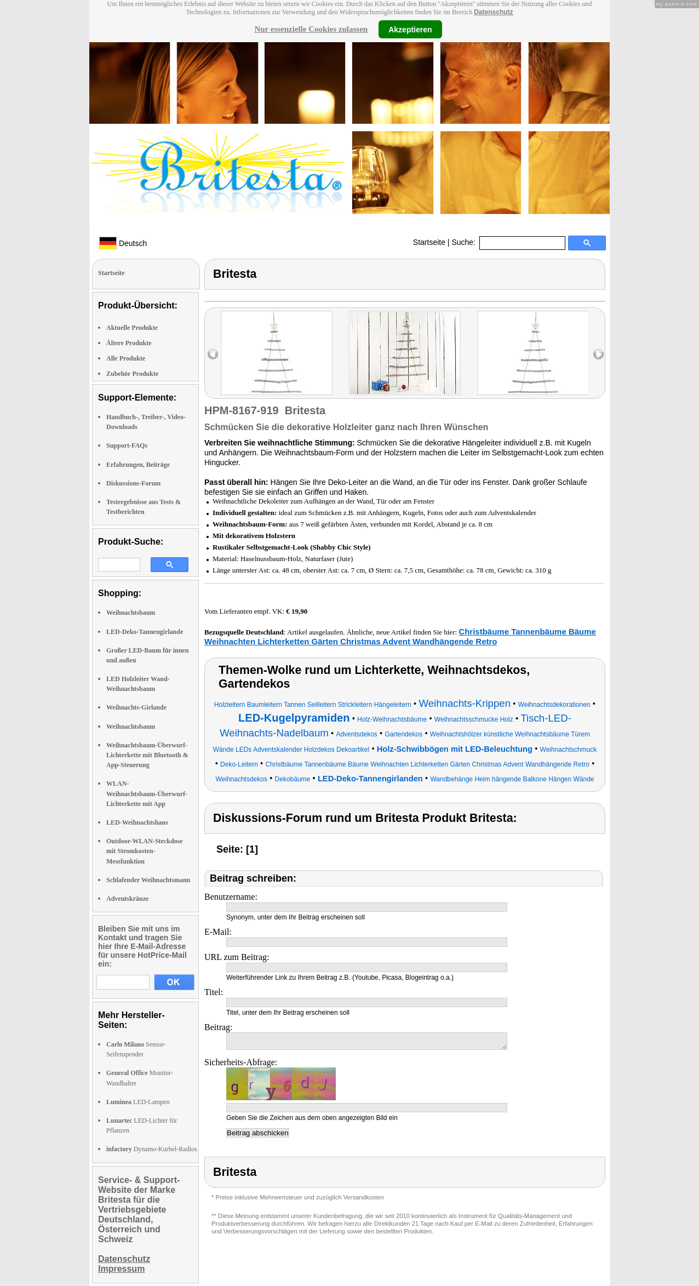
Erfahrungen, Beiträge (138, 464)
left (213, 354)
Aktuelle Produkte (132, 327)
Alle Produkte (125, 358)
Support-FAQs (126, 445)
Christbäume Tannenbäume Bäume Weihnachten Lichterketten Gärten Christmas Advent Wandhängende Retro (400, 636)
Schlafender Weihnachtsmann (148, 880)
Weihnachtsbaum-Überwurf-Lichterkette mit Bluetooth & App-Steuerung (147, 755)
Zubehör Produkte (132, 374)
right (598, 354)
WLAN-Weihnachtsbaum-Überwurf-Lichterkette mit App (146, 793)
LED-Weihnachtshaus (137, 822)
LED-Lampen (138, 1102)
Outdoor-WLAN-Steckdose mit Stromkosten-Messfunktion (144, 851)
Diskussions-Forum (133, 483)
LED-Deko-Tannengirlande (144, 632)
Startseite (429, 242)
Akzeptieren (410, 29)
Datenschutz (493, 12)
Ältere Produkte (129, 343)
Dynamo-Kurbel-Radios (151, 1149)
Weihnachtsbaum (130, 612)
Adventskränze (127, 898)
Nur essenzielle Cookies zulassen (311, 29)
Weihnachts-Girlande (136, 707)
